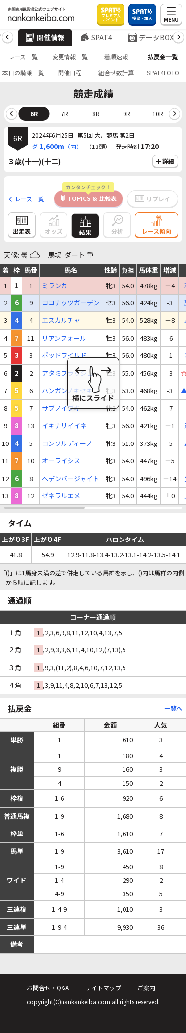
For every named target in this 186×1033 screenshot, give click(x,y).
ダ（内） (57, 146)
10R (157, 113)
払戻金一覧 (163, 56)
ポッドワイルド (64, 355)
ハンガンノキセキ (67, 390)
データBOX (151, 37)
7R (64, 113)
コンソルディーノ (67, 443)
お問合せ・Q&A (48, 988)
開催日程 (70, 72)
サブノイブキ (61, 408)
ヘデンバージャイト (70, 478)
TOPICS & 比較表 (89, 196)
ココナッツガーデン (71, 302)
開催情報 (45, 37)
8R (96, 113)
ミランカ (54, 285)
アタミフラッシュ (67, 373)
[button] (7, 37)
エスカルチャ (61, 320)
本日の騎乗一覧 (23, 72)
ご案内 (146, 988)
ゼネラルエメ (61, 496)
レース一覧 (23, 56)
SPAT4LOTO (163, 72)
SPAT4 (96, 37)
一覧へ (173, 708)
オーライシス (61, 460)
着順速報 (116, 56)
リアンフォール (64, 338)
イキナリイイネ (64, 425)
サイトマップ (103, 988)
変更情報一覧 (70, 56)
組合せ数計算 (116, 72)
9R (126, 113)
